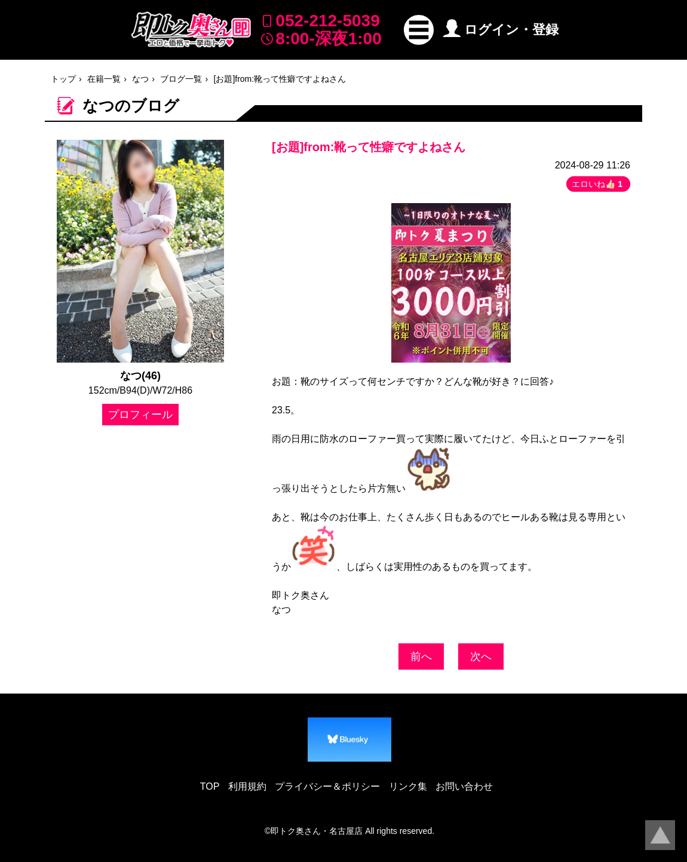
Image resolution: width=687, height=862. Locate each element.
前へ (421, 656)
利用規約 (247, 786)
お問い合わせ (464, 786)
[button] (419, 30)
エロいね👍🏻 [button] (598, 184)
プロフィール (140, 415)
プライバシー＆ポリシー (327, 786)
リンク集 (408, 786)
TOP (210, 786)
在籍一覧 (104, 79)
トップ (63, 79)
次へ (481, 656)
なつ (140, 79)
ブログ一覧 (181, 79)
